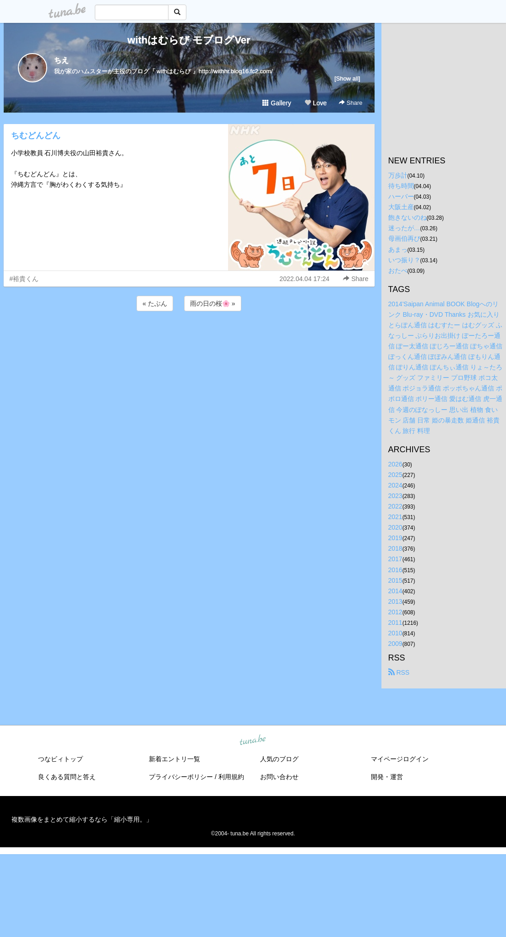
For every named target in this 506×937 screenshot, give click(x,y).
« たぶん (154, 303)
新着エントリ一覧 (174, 759)
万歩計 (398, 175)
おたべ (398, 270)
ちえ (61, 60)
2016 (395, 570)
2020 (395, 527)
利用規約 (231, 776)
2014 (395, 591)
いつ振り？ (404, 260)
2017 (395, 559)
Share (350, 102)
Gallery (276, 103)
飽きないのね (407, 217)
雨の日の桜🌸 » (212, 303)
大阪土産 (401, 207)
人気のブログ (279, 759)
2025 (395, 474)
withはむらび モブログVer (188, 40)
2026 (395, 464)
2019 (395, 538)
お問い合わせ (279, 776)
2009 (395, 643)
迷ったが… (404, 228)
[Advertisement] (189, 337)
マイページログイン (400, 759)
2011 (395, 622)
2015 (395, 580)
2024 (395, 485)
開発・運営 (387, 776)
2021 (395, 516)
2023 (395, 495)
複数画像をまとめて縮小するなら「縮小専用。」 (81, 819)
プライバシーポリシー (181, 776)
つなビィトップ (60, 759)
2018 (395, 548)
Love (315, 103)
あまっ (398, 249)
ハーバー (401, 196)
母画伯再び (404, 238)
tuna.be (253, 740)
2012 (395, 612)
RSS (399, 672)
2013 (395, 601)
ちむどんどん (35, 135)
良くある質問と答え (67, 776)
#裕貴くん (24, 278)
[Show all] (347, 78)
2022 (395, 506)
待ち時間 (401, 186)
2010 (395, 633)
